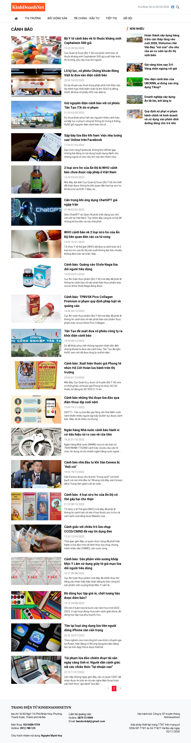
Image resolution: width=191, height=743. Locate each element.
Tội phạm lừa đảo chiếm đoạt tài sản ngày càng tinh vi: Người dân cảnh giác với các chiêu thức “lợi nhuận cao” (92, 662)
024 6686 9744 (31, 724)
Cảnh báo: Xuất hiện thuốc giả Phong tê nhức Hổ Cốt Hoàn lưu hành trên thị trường (92, 368)
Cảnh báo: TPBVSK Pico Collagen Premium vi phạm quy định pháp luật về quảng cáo (92, 301)
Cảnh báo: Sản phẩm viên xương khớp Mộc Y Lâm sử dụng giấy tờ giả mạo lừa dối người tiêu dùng (92, 563)
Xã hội (127, 18)
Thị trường (33, 18)
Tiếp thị (111, 18)
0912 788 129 (27, 728)
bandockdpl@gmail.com (90, 721)
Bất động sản (57, 18)
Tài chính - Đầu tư (86, 18)
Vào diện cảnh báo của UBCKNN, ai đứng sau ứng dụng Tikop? (161, 83)
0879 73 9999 (85, 717)
